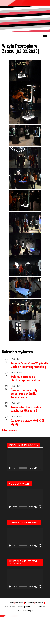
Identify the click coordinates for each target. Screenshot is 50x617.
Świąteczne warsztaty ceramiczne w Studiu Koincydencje (24, 393)
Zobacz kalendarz (9, 430)
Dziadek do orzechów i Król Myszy (27, 422)
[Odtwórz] (10, 468)
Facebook (9, 603)
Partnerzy (39, 603)
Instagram (19, 603)
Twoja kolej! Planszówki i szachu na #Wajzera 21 (26, 408)
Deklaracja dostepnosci (26, 606)
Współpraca (10, 606)
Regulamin (29, 603)
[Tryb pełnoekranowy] (40, 468)
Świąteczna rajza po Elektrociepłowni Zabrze (25, 378)
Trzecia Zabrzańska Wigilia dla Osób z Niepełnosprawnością (29, 365)
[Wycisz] (35, 468)
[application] (25, 460)
